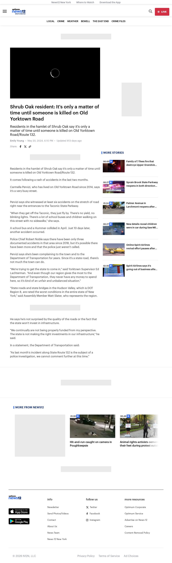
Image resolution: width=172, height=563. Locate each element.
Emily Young (17, 141)
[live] (162, 12)
